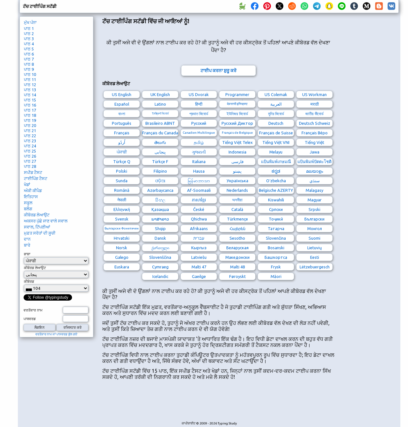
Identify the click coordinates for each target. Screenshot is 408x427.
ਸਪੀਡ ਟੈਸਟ (33, 172)
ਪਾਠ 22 (30, 135)
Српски (276, 209)
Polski (121, 171)
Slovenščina (160, 257)
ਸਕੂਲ (28, 202)
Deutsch (275, 123)
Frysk (276, 267)
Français (121, 133)
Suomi (314, 238)
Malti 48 (237, 267)
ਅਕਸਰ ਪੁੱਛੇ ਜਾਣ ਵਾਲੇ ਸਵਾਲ (46, 221)
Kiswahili (276, 200)
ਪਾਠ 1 (29, 28)
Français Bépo (315, 133)
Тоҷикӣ (276, 219)
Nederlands (237, 190)
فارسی (237, 161)
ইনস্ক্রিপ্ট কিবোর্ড (160, 113)
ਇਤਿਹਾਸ (31, 196)
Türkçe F (160, 161)
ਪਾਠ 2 (29, 33)
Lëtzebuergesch (315, 267)
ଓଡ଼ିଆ (160, 180)
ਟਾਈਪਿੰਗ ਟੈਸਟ (35, 178)
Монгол (314, 228)
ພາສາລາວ (160, 219)
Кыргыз (199, 247)
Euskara (121, 267)
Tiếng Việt (314, 142)
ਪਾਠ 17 (30, 110)
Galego (121, 257)
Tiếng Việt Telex (237, 142)
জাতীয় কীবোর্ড (314, 113)
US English (121, 94)
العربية (276, 104)
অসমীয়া (237, 200)
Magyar (315, 200)
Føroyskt (237, 276)
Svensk (121, 219)
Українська (237, 180)
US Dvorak (199, 94)
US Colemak (276, 94)
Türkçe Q (121, 161)
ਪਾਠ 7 (29, 59)
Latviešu (199, 257)
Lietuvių (314, 247)
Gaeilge (199, 276)
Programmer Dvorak (237, 95)
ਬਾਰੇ (27, 245)
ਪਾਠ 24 (30, 146)
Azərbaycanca (160, 190)
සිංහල (160, 200)
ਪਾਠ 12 (30, 84)
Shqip (160, 228)
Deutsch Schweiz (314, 123)
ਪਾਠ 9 (29, 69)
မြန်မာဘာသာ (199, 180)
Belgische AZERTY (276, 190)
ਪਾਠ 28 (30, 166)
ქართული (160, 247)
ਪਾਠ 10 (30, 74)
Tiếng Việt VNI (275, 142)
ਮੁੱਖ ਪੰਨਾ (30, 22)
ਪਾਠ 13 (30, 89)
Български (314, 219)
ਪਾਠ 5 (29, 49)
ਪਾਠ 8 (29, 64)
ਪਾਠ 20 (30, 125)
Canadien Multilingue (199, 132)
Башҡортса (276, 257)
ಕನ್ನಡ (276, 171)
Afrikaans (199, 228)
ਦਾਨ (27, 239)
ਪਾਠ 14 (30, 95)
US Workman (314, 94)
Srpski (314, 209)
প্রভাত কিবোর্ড (198, 113)
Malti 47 (199, 267)
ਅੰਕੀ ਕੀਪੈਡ (33, 190)
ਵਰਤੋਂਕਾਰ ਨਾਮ (33, 310)
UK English (160, 94)
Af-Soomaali (199, 190)
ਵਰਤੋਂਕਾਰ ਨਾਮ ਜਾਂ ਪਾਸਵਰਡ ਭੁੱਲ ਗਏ (56, 334)
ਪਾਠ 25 (30, 151)
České (198, 209)
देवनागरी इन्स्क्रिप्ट (237, 104)
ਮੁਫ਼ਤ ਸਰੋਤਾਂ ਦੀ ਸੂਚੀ (39, 233)
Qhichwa (199, 219)
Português (121, 123)
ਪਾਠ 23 (30, 141)
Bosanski (276, 247)
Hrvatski (121, 238)
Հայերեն (237, 228)
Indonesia (237, 152)
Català (237, 209)
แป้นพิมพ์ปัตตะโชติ (314, 161)
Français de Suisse (276, 133)
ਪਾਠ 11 (30, 79)
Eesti (314, 257)
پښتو (237, 171)
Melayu (275, 152)
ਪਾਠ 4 (29, 43)
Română (121, 190)
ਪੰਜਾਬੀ (122, 152)
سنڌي (315, 180)
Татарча (276, 228)
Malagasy (314, 190)
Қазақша (160, 209)
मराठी (314, 104)
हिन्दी (198, 104)
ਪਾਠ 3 (29, 38)
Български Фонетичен (122, 228)
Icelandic (160, 276)
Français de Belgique (237, 132)
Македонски (237, 257)
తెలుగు (160, 142)
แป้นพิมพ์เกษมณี (276, 161)
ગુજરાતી (199, 152)
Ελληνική (121, 209)
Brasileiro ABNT (160, 123)
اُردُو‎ (121, 142)
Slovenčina (276, 238)
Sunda (121, 180)
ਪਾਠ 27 (30, 161)
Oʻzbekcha (276, 180)
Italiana (199, 161)
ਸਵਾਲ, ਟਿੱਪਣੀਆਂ (37, 227)
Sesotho (237, 238)
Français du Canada (160, 133)
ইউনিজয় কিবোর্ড (237, 113)
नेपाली (121, 200)
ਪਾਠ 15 (30, 100)
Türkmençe (237, 219)
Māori (276, 276)
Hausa (199, 171)
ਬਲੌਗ (28, 208)
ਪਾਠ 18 (30, 115)
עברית (198, 238)
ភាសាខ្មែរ (199, 200)
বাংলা (121, 113)
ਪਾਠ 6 (29, 54)
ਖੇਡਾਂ (27, 184)
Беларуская (237, 247)
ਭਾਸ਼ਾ (27, 254)
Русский (198, 123)
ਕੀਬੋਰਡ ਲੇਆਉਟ (36, 215)
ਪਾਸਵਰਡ (30, 319)
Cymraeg (160, 267)
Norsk (121, 247)
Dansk (160, 238)
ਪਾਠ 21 (30, 130)
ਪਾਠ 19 (30, 120)
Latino (160, 104)
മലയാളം (314, 171)
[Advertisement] (218, 404)
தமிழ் (199, 142)
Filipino (160, 171)
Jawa (314, 152)
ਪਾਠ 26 (30, 156)
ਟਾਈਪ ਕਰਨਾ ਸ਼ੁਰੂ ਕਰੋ (218, 70)
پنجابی (160, 152)
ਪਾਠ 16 (30, 105)
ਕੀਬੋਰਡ (29, 281)
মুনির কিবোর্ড (276, 113)
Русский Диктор (237, 123)
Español (121, 104)
